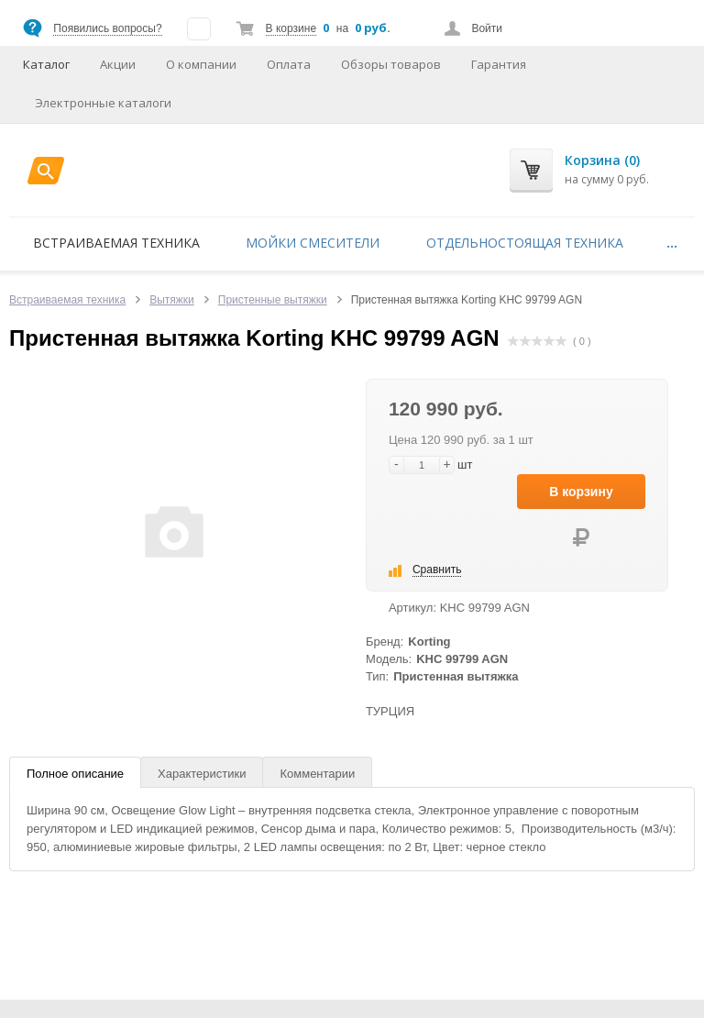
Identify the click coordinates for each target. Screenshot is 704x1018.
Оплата (289, 64)
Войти (486, 28)
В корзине (291, 28)
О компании (201, 64)
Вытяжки (171, 299)
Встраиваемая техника (116, 242)
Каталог (46, 64)
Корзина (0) (602, 160)
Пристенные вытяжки (272, 299)
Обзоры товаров (391, 64)
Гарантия (498, 64)
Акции (118, 64)
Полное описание (75, 773)
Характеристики (202, 773)
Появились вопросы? (107, 28)
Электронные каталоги (103, 102)
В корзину (581, 491)
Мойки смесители (313, 242)
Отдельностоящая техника (524, 242)
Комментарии (317, 773)
